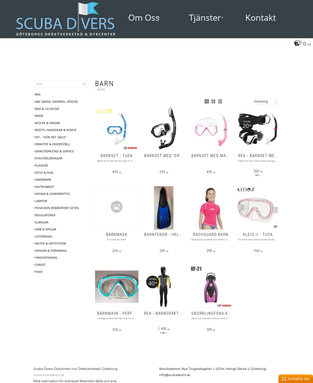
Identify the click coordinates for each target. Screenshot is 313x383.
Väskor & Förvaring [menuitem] (51, 251)
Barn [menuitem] (39, 116)
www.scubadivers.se (48, 375)
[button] (206, 101)
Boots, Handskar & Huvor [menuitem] (55, 130)
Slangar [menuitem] (41, 222)
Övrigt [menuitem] (40, 265)
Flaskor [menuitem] (41, 165)
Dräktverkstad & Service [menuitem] (54, 151)
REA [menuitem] (38, 94)
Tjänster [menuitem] (205, 17)
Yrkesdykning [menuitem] (46, 258)
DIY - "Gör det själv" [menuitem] (50, 137)
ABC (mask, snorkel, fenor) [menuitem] (56, 102)
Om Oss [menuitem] (143, 17)
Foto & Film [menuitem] (44, 173)
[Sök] (84, 84)
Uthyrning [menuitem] (43, 236)
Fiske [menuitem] (39, 272)
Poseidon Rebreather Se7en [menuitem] (57, 208)
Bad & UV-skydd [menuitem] (47, 109)
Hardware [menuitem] (43, 180)
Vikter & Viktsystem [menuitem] (50, 243)
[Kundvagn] (301, 44)
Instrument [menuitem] (44, 187)
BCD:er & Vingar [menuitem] (47, 123)
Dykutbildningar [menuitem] (48, 158)
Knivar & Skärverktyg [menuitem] (52, 194)
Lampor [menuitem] (41, 201)
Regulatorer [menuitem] (45, 215)
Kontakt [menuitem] (260, 17)
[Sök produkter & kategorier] (60, 84)
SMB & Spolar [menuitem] (45, 229)
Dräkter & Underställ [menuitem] (52, 144)
